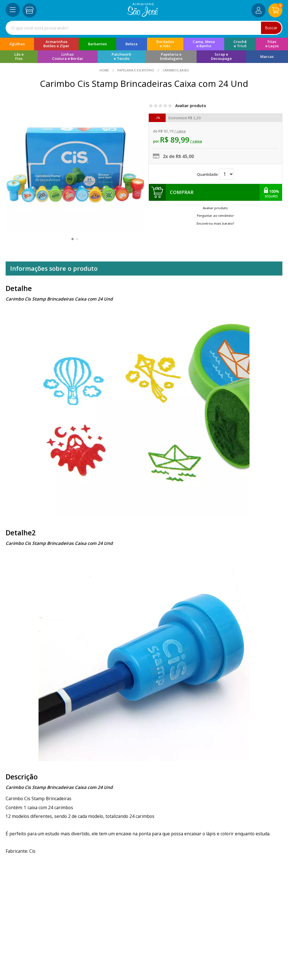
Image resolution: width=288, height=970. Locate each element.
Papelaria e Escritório (135, 70)
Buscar (271, 27)
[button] (72, 239)
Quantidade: (215, 174)
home (105, 70)
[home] (142, 15)
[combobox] (144, 28)
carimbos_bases (175, 70)
